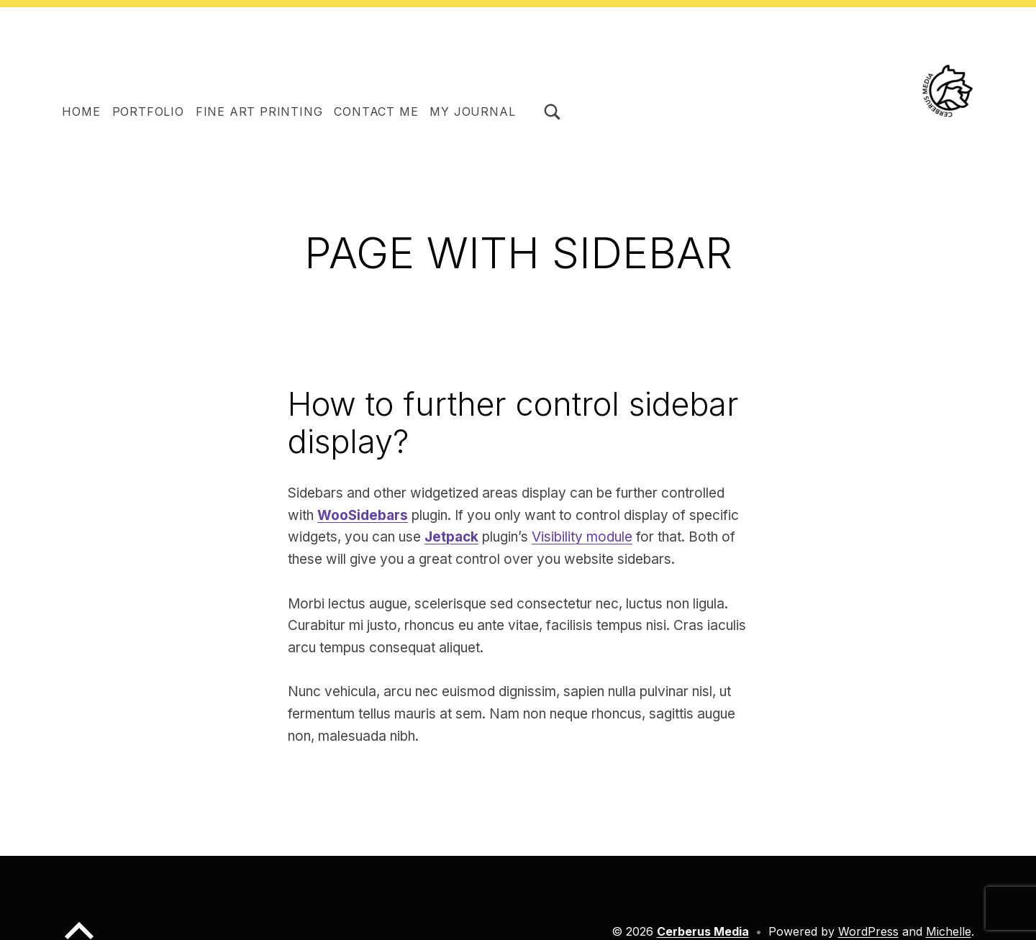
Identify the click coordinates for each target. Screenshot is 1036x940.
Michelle (948, 931)
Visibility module (582, 537)
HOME (81, 111)
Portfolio (148, 111)
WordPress (868, 931)
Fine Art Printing (259, 111)
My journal (472, 111)
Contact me (376, 111)
